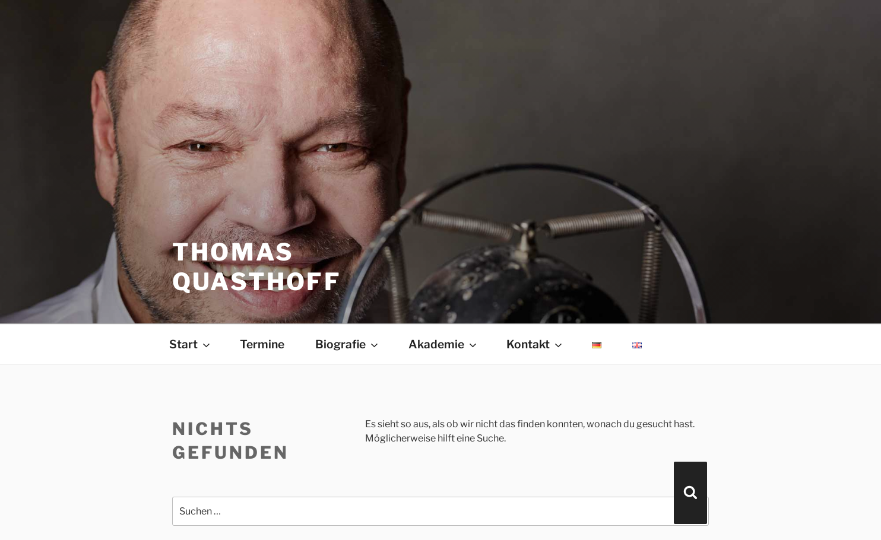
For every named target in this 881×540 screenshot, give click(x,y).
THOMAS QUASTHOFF (256, 266)
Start (190, 344)
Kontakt (535, 344)
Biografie (347, 344)
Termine (262, 344)
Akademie (443, 344)
